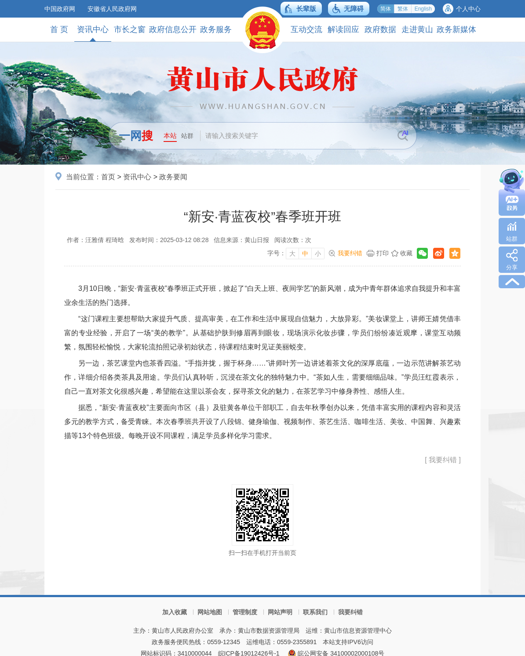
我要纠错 (350, 253)
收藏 (406, 253)
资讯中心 (93, 33)
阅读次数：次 (292, 239)
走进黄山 (417, 29)
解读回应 (343, 29)
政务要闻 (173, 177)
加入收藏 (174, 612)
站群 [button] (187, 135)
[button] (301, 8)
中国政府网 (59, 8)
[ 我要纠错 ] (443, 460)
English (423, 9)
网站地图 (209, 612)
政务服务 (216, 29)
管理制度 (245, 612)
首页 (108, 177)
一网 (136, 135)
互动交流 (306, 29)
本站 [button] (170, 135)
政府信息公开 (173, 29)
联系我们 (315, 612)
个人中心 (468, 8)
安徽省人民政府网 (112, 8)
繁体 (402, 9)
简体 (385, 9)
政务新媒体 (456, 29)
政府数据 (380, 29)
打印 (382, 253)
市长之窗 (130, 29)
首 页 (59, 29)
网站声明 (280, 612)
